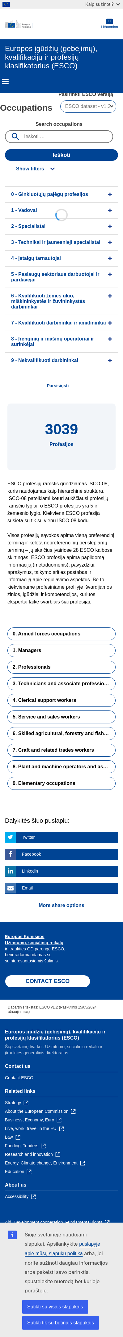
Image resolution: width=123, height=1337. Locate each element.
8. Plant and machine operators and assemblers (64, 766)
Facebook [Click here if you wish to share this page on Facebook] (31, 854)
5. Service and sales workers (46, 716)
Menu (5, 82)
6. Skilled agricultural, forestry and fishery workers (64, 733)
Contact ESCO (19, 1077)
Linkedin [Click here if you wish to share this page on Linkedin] (30, 871)
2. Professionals (32, 667)
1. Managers (27, 650)
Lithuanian (109, 23)
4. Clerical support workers (44, 700)
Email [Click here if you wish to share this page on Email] (27, 887)
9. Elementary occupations (44, 783)
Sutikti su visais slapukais (55, 1306)
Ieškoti (61, 155)
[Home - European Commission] (53, 24)
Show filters (30, 168)
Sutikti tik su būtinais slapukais (60, 1322)
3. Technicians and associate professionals (63, 683)
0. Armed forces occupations (46, 633)
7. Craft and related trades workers (53, 750)
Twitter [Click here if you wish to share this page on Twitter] (28, 837)
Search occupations (59, 124)
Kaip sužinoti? (102, 4)
